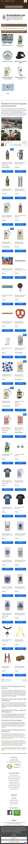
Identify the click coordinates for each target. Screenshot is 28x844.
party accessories (13, 724)
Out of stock (20, 171)
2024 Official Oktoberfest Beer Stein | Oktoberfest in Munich (7, 216)
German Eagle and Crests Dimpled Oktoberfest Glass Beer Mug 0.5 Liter (7, 534)
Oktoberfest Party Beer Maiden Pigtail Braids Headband (19, 640)
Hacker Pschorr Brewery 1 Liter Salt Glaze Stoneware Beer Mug (7, 561)
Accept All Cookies (14, 841)
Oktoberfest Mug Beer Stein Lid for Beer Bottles (7, 455)
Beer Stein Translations (14, 780)
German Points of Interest (14, 783)
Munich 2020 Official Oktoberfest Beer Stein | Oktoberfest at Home (6, 428)
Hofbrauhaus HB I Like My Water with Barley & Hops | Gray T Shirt (7, 481)
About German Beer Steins (14, 787)
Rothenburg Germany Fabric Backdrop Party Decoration (7, 269)
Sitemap (14, 797)
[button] (14, 28)
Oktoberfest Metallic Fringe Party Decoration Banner (7, 322)
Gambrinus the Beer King (14, 782)
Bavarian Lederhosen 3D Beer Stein (19, 402)
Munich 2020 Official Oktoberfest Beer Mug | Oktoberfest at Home (19, 428)
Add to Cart (7, 171)
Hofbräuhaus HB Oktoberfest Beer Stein (20, 216)
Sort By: (11, 144)
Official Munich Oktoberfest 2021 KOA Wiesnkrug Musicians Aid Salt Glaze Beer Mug (20, 349)
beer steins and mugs (17, 111)
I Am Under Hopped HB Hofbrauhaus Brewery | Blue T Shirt (7, 508)
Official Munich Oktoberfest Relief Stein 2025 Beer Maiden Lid (7, 190)
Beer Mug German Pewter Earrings (20, 455)
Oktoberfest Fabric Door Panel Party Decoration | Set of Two (20, 190)
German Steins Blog (14, 775)
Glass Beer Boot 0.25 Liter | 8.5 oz (7, 349)
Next (25, 142)
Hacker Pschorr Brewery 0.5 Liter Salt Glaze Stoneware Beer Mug (7, 587)
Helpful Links (14, 798)
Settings (14, 835)
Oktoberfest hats (15, 722)
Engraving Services (14, 789)
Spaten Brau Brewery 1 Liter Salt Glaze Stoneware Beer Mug (20, 561)
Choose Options (7, 356)
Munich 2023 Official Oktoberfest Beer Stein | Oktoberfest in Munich (6, 243)
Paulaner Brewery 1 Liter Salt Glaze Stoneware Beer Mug (7, 614)
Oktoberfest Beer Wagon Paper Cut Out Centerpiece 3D (20, 667)
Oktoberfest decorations (12, 714)
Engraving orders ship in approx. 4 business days (14, 825)
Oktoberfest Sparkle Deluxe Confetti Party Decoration (7, 375)
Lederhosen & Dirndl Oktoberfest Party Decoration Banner (20, 269)
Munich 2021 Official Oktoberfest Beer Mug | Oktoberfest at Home (19, 375)
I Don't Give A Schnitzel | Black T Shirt (19, 508)
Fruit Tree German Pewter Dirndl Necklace (7, 640)
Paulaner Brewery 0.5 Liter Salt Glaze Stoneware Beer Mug (20, 614)
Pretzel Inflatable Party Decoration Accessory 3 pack (19, 322)
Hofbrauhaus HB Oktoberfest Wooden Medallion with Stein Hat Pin (20, 296)
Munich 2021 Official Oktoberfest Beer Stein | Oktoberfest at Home (6, 402)
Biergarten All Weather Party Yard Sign (7, 296)
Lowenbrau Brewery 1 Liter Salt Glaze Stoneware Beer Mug (20, 587)
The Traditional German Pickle (14, 785)
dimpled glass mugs (17, 705)
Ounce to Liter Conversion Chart (14, 6)
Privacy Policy (17, 831)
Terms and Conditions (14, 802)
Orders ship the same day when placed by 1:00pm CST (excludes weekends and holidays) (14, 823)
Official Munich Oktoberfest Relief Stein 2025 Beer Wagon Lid (20, 163)
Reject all (14, 838)
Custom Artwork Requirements (14, 778)
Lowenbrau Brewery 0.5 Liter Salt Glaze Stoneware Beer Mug (20, 534)
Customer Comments (14, 800)
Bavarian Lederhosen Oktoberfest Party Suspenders (6, 667)
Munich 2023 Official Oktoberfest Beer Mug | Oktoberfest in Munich (19, 243)
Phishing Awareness (14, 803)
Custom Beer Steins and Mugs (14, 776)
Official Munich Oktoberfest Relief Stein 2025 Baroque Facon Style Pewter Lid (7, 163)
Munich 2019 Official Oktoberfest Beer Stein (19, 481)
